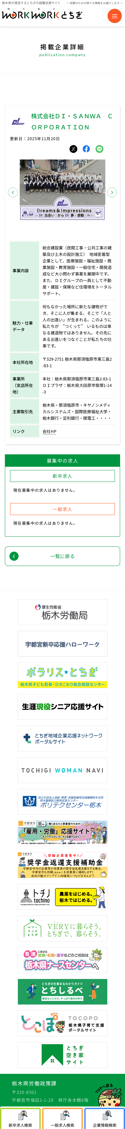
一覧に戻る (62, 556)
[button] (13, 192)
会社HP (49, 431)
